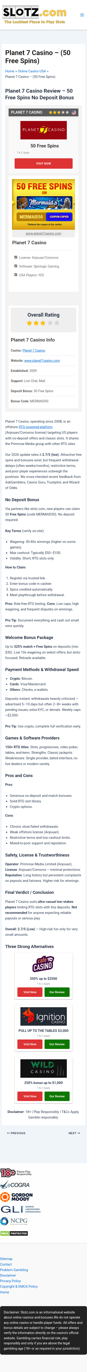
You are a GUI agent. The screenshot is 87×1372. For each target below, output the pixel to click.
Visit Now (30, 992)
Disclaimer (8, 1275)
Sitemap (6, 1259)
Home (4, 1292)
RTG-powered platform (36, 427)
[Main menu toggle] (82, 15)
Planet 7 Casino (34, 350)
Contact (6, 1264)
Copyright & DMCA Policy (19, 1286)
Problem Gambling (14, 1270)
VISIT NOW (43, 163)
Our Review (57, 992)
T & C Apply (23, 152)
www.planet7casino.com (43, 233)
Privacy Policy (10, 1281)
